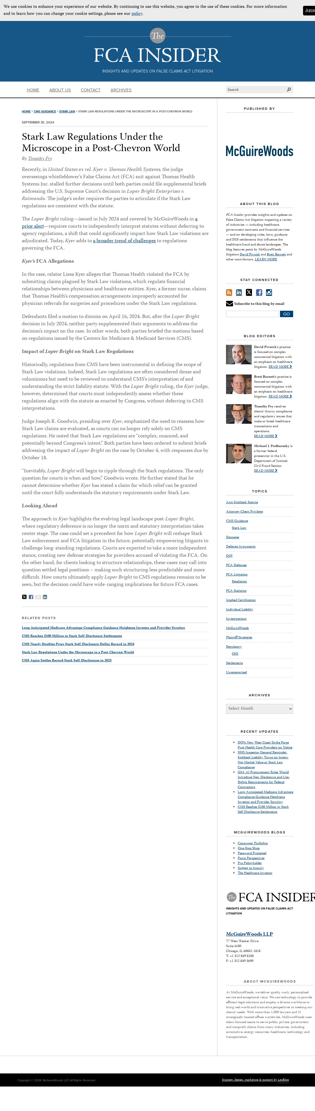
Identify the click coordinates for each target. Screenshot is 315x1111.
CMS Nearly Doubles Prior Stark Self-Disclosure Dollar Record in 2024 (78, 644)
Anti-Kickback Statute (242, 502)
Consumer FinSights (253, 843)
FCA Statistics (236, 591)
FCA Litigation (237, 574)
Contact (91, 90)
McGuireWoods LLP (249, 934)
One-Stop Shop (249, 848)
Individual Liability (239, 609)
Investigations (236, 619)
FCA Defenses (236, 565)
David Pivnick (250, 254)
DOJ (229, 556)
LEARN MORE (266, 259)
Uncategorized (236, 672)
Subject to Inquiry (251, 868)
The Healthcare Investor (255, 873)
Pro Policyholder (250, 863)
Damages (232, 537)
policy (137, 13)
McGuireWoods (237, 628)
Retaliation (239, 581)
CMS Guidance (45, 111)
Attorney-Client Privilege (244, 512)
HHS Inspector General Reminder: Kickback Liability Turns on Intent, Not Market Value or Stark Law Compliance (263, 760)
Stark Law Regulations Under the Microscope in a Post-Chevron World (101, 143)
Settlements (234, 663)
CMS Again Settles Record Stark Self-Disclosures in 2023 (66, 660)
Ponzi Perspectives (251, 858)
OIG (235, 654)
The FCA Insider (158, 45)
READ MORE (280, 367)
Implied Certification (241, 600)
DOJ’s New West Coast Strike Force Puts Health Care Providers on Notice (265, 745)
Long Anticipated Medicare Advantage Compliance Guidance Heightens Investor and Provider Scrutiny (103, 628)
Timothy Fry (40, 159)
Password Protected (252, 853)
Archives (121, 90)
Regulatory (234, 647)
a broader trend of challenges (124, 241)
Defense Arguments (241, 547)
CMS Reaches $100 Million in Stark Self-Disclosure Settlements (72, 636)
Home (33, 90)
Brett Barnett (276, 254)
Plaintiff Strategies (239, 637)
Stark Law (67, 111)
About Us (60, 90)
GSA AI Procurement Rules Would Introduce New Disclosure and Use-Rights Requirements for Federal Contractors (264, 780)
